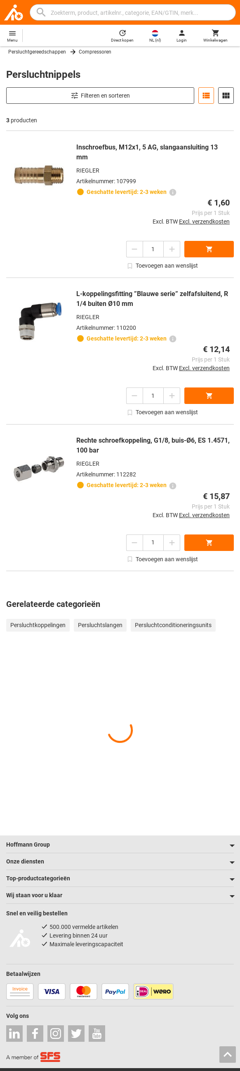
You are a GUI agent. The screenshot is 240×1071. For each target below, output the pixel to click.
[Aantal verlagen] (134, 249)
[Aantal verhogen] (172, 249)
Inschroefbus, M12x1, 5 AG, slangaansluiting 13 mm (147, 152)
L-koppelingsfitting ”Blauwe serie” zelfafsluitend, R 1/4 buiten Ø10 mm (152, 299)
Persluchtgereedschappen (37, 52)
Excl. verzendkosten (204, 221)
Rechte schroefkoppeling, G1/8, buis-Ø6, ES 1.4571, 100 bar (153, 445)
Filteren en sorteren (100, 95)
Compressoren (95, 52)
